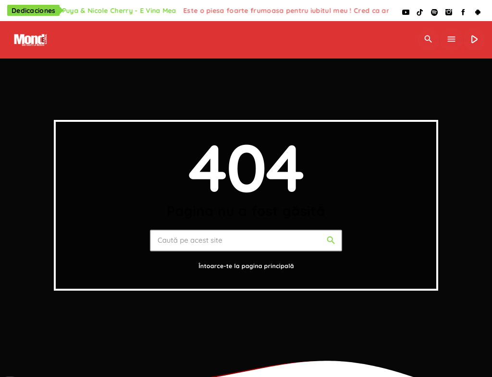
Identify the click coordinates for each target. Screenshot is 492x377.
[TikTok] (420, 12)
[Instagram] (449, 12)
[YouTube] (405, 12)
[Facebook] (463, 12)
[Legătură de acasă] (29, 40)
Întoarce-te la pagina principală (246, 266)
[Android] (477, 12)
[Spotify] (434, 12)
